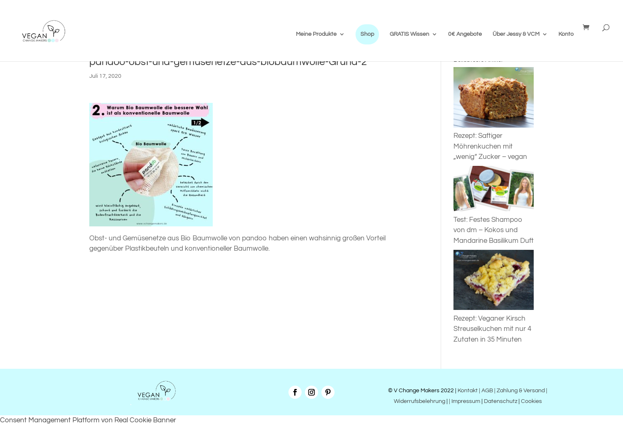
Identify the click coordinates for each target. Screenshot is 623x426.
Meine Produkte (316, 34)
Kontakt (467, 390)
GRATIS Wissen (409, 34)
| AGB (486, 390)
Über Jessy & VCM (516, 34)
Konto (566, 34)
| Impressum (464, 401)
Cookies (531, 401)
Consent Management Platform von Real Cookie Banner (88, 420)
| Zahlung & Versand (520, 390)
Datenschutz (500, 401)
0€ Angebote (465, 34)
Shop (367, 34)
